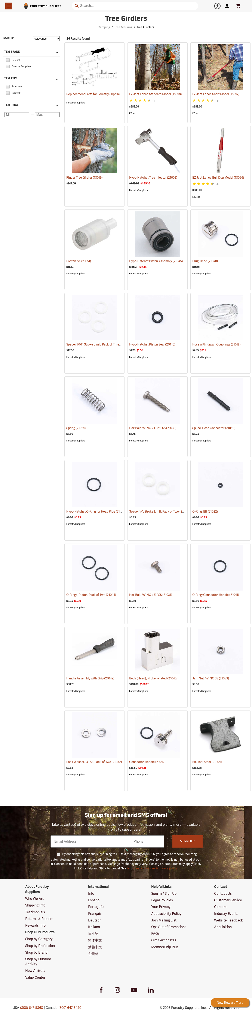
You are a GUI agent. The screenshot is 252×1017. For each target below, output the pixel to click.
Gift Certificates (163, 940)
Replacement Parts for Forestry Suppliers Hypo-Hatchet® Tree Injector (115, 94)
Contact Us (223, 893)
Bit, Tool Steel (207, 762)
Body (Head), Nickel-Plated (153, 678)
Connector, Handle (147, 762)
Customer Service (228, 900)
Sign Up (187, 841)
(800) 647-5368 (31, 1007)
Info (91, 893)
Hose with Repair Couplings (216, 344)
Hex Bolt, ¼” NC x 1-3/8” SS (152, 428)
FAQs (155, 933)
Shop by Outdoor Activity (38, 961)
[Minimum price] (16, 114)
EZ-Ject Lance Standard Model (155, 94)
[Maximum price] (47, 114)
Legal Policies (162, 900)
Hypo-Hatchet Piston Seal (152, 344)
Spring (76, 428)
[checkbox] (7, 59)
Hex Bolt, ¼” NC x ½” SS (150, 595)
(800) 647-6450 (69, 1007)
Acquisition (223, 927)
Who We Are (34, 898)
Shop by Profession (40, 946)
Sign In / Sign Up (163, 893)
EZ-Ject (133, 113)
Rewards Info (35, 925)
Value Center (35, 977)
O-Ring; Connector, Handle (215, 595)
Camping (104, 27)
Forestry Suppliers (75, 102)
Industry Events (226, 913)
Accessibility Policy (166, 913)
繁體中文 (95, 947)
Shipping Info (35, 905)
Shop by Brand (36, 952)
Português (96, 907)
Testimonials (35, 912)
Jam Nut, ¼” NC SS (210, 678)
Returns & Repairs (39, 919)
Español (94, 900)
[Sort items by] (46, 38)
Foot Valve (78, 261)
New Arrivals (35, 970)
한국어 (93, 953)
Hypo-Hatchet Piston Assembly (156, 261)
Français (95, 913)
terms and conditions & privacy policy (152, 868)
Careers (220, 907)
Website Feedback (228, 920)
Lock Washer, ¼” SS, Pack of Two (94, 762)
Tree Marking (123, 27)
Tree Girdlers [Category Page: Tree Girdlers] (126, 19)
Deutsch (94, 920)
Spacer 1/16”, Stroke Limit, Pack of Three (99, 344)
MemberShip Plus (164, 947)
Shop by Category (39, 939)
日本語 (93, 933)
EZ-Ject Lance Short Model (215, 94)
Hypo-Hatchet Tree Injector (153, 177)
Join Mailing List (163, 920)
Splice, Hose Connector (213, 428)
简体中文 (95, 940)
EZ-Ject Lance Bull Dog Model (218, 177)
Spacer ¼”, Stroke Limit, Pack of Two (159, 511)
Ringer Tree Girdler (84, 177)
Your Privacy (160, 907)
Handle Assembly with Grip (90, 678)
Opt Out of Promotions (168, 927)
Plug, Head (205, 261)
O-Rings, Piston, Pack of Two (91, 595)
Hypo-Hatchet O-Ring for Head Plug (96, 511)
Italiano (94, 927)
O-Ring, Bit (205, 511)
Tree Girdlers (145, 27)
